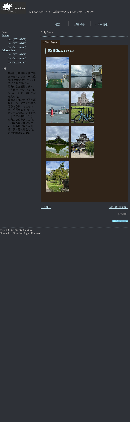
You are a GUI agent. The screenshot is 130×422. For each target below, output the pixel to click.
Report (5, 35)
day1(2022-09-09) (17, 39)
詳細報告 (80, 24)
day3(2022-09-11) (17, 47)
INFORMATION (118, 207)
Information (8, 50)
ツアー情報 (101, 24)
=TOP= (46, 207)
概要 (57, 24)
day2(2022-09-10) (17, 43)
